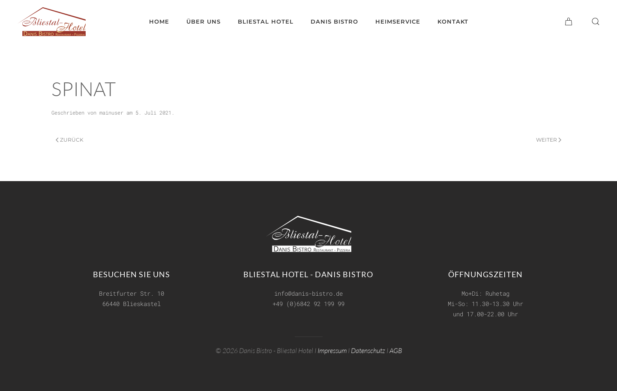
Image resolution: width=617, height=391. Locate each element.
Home (159, 21)
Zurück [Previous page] (70, 139)
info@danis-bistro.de (308, 293)
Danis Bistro (334, 21)
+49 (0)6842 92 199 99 (308, 304)
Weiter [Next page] (548, 139)
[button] (595, 21)
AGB (395, 350)
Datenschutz (368, 350)
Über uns (203, 21)
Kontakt (452, 21)
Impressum (332, 350)
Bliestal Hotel (266, 21)
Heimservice (397, 21)
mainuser (111, 112)
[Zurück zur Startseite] (51, 21)
